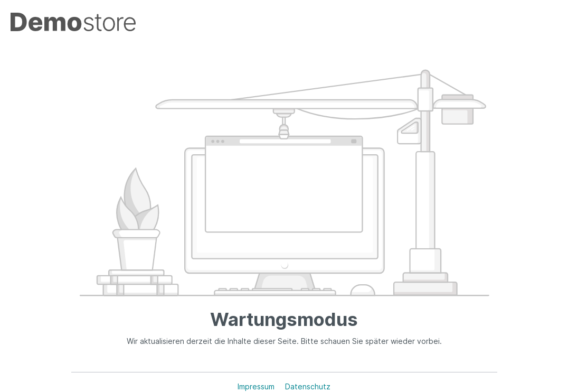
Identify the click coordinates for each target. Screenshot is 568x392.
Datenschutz (307, 386)
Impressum (257, 386)
